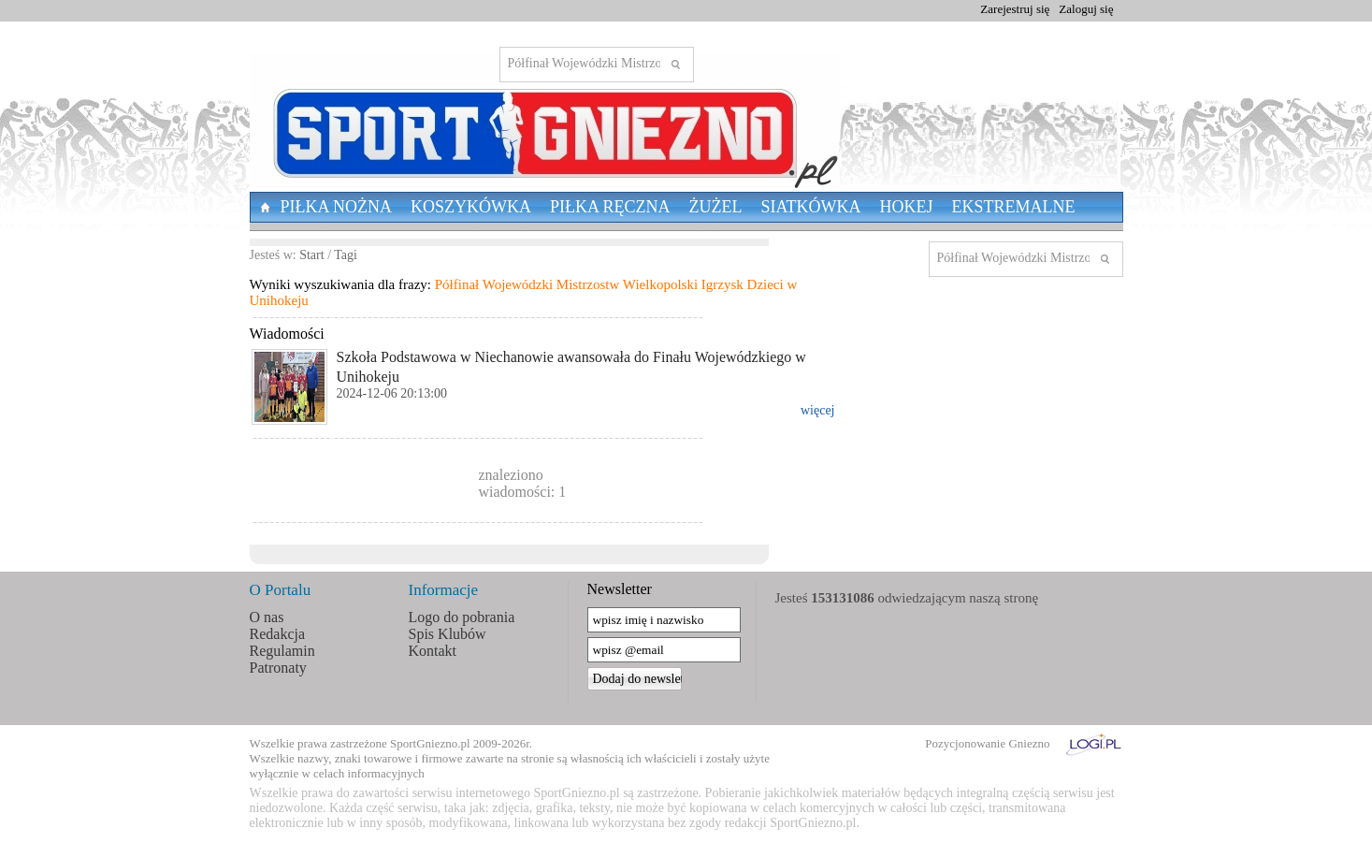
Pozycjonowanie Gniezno (987, 743)
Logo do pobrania (462, 617)
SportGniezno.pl (430, 743)
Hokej (906, 206)
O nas (267, 617)
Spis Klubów (447, 634)
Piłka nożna (337, 206)
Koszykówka (471, 206)
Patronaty (278, 667)
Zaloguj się (1086, 9)
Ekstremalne (1014, 206)
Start (311, 255)
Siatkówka (811, 206)
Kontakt (433, 651)
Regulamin (282, 651)
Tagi (345, 255)
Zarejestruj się (1014, 9)
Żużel (716, 206)
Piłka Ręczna (610, 206)
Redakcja (278, 634)
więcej (818, 410)
